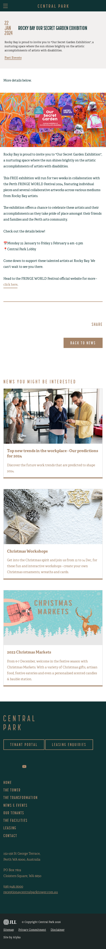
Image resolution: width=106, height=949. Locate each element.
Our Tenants (13, 813)
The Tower (12, 790)
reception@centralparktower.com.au (30, 892)
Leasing (9, 828)
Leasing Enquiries (69, 744)
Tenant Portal (24, 744)
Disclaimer (57, 930)
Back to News (83, 343)
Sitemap (8, 930)
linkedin (17, 766)
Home (7, 782)
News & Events (15, 805)
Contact (10, 835)
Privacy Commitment (32, 930)
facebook (4, 766)
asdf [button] (99, 6)
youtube (24, 766)
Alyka (16, 937)
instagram (10, 766)
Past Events (13, 57)
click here (10, 284)
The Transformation (20, 797)
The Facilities (15, 820)
